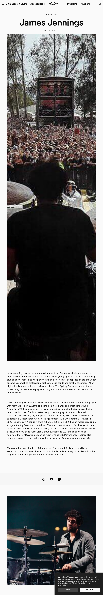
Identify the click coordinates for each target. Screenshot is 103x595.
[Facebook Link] (51, 479)
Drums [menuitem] (24, 4)
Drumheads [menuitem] (12, 4)
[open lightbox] (51, 197)
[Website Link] (43, 479)
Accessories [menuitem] (36, 4)
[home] (53, 4)
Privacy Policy (77, 583)
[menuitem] (19, 4)
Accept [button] (89, 590)
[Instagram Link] (59, 479)
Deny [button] (68, 590)
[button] (3, 4)
